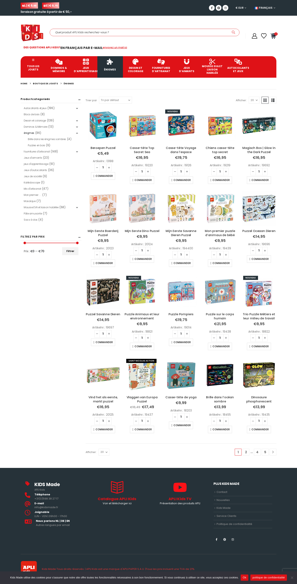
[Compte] (254, 36)
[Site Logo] (32, 32)
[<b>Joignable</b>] (54, 514)
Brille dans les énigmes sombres (47, 139)
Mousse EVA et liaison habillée (212, 67)
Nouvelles (223, 500)
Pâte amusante (33, 213)
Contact (222, 492)
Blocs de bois (32, 114)
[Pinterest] (219, 8)
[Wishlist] (264, 36)
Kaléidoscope (32, 182)
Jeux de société (33, 176)
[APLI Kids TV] (180, 493)
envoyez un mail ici (115, 47)
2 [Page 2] (246, 452)
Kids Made (224, 508)
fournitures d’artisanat (161, 66)
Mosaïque (30, 201)
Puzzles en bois (36, 145)
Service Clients (226, 516)
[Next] (273, 452)
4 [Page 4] (257, 452)
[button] (265, 100)
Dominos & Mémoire (58, 66)
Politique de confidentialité (234, 524)
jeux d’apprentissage (85, 66)
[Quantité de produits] (103, 167)
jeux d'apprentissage (36, 164)
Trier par (91, 100)
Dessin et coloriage (135, 66)
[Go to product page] (103, 125)
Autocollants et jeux (238, 66)
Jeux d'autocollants (35, 170)
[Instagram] (225, 8)
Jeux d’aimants (186, 66)
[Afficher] (254, 100)
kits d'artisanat (32, 188)
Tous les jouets (33, 65)
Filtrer (70, 251)
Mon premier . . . (32, 195)
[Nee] (292, 578)
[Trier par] (115, 100)
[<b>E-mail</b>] (54, 505)
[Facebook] (212, 8)
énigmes (109, 65)
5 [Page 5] (265, 452)
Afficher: (241, 100)
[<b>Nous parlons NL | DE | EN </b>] (54, 523)
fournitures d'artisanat (37, 151)
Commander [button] (104, 176)
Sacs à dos (31, 219)
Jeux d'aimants (33, 157)
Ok (244, 577)
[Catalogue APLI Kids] (117, 493)
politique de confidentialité (268, 577)
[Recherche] (233, 32)
